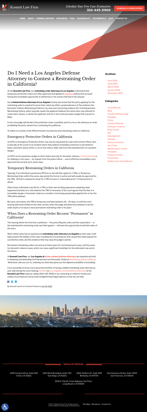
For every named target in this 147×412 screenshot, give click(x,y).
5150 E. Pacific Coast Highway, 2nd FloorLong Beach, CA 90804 (73, 382)
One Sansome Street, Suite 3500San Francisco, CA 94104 (122, 374)
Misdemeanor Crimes (117, 149)
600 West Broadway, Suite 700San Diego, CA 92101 (57, 374)
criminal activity (87, 156)
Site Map (86, 404)
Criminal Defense (45, 18)
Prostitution (113, 158)
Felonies (111, 139)
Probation (112, 152)
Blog (111, 18)
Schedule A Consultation (129, 8)
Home (22, 18)
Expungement (114, 136)
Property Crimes (115, 155)
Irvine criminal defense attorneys (60, 256)
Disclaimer (96, 404)
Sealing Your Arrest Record (120, 161)
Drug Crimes (113, 130)
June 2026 (112, 80)
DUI (109, 133)
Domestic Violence (116, 126)
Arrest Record (114, 108)
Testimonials (99, 18)
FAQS (72, 18)
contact (42, 271)
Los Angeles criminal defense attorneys (68, 271)
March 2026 (113, 87)
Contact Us (121, 18)
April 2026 (112, 84)
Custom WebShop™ (54, 405)
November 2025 (115, 93)
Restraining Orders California (82, 259)
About (31, 18)
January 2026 (114, 90)
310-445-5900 (99, 10)
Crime (110, 120)
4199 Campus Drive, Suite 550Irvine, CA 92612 (24, 374)
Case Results (83, 18)
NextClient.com (75, 405)
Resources (62, 18)
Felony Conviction (116, 142)
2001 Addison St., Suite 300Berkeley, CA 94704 (89, 374)
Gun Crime (112, 145)
